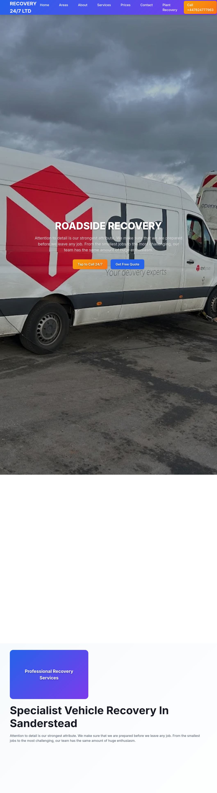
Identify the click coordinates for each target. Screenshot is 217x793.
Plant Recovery (169, 7)
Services (104, 5)
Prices (126, 5)
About (82, 5)
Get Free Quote (127, 264)
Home (44, 5)
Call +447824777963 (200, 7)
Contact (146, 5)
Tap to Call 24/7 (90, 264)
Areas (63, 5)
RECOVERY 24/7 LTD (23, 7)
